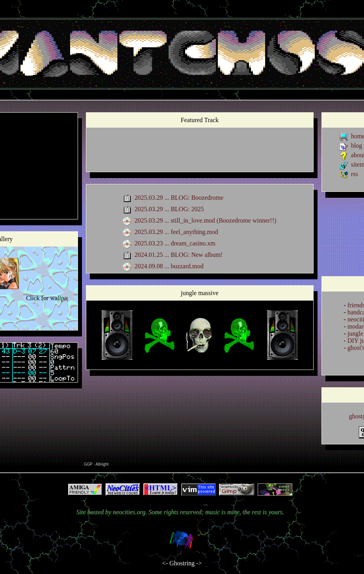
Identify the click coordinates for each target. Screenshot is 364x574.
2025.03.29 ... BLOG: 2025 (169, 209)
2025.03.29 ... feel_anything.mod (176, 231)
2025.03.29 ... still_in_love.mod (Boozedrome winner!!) (205, 220)
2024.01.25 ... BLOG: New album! (178, 254)
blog (356, 145)
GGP (88, 464)
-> (199, 563)
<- (165, 563)
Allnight (102, 464)
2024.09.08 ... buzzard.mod (168, 266)
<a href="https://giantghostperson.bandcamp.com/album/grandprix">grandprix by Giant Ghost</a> (199, 151)
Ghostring (182, 563)
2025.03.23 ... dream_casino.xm (174, 243)
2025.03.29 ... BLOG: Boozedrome (178, 197)
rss (354, 174)
